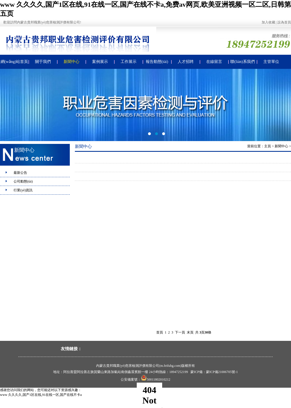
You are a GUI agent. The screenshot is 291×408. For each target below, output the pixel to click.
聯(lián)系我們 (242, 62)
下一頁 (180, 332)
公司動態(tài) (23, 181)
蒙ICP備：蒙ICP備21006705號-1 (214, 372)
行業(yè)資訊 (23, 190)
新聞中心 (71, 62)
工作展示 (128, 62)
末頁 (190, 332)
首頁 (159, 332)
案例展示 (100, 62)
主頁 (267, 146)
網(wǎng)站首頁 (14, 62)
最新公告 (20, 173)
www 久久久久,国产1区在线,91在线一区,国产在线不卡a (41, 395)
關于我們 (43, 62)
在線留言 (214, 62)
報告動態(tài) (157, 62)
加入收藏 (268, 22)
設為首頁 (284, 22)
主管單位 (271, 62)
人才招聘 (186, 62)
